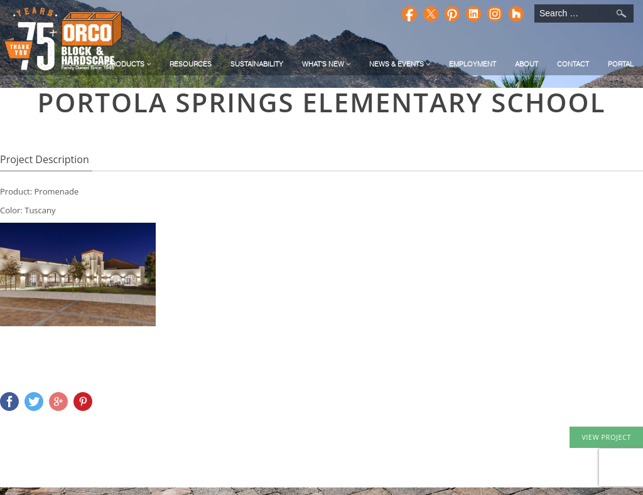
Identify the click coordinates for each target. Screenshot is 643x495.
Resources (191, 64)
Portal (621, 64)
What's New (326, 64)
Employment (472, 64)
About (526, 64)
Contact (573, 64)
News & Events (399, 64)
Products (129, 64)
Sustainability (256, 64)
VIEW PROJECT (606, 437)
